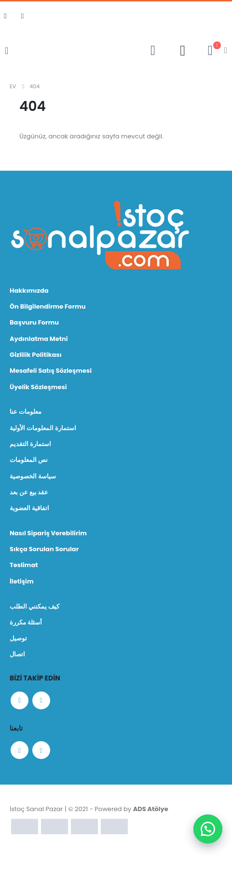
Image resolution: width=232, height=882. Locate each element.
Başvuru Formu (34, 322)
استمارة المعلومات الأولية (43, 428)
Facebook (19, 700)
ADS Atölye (150, 809)
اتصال (17, 654)
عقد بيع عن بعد (29, 492)
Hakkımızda (29, 290)
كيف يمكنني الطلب (34, 606)
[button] (207, 828)
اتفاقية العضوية (29, 508)
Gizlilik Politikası (36, 354)
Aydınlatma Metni (39, 338)
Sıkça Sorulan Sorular (44, 549)
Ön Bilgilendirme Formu (47, 306)
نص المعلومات (29, 459)
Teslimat (24, 565)
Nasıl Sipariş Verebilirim (48, 533)
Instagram (41, 700)
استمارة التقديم (30, 443)
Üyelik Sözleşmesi (38, 387)
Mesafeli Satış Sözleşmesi (51, 370)
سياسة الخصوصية (33, 476)
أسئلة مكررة (26, 622)
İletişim (22, 581)
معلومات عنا (25, 411)
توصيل (18, 638)
